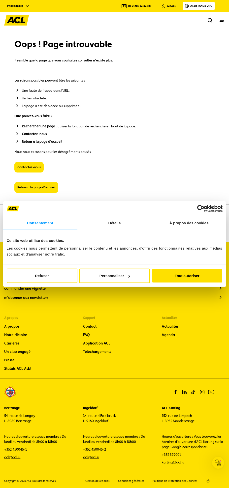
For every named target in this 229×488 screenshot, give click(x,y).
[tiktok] (193, 392)
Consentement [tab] (40, 223)
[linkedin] (184, 392)
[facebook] (175, 392)
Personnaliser (114, 276)
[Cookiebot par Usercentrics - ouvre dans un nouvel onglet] (201, 208)
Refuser (42, 276)
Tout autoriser (187, 276)
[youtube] (211, 392)
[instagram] (202, 392)
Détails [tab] (114, 223)
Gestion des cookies (97, 481)
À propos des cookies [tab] (189, 223)
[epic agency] (208, 481)
